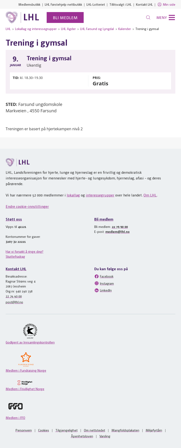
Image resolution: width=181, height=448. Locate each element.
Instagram (104, 283)
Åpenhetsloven (82, 436)
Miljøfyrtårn (154, 430)
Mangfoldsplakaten (125, 430)
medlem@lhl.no (117, 231)
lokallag (73, 194)
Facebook (103, 276)
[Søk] (148, 17)
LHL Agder (68, 28)
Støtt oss (14, 219)
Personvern (24, 430)
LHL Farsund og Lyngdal (97, 28)
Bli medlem (65, 17)
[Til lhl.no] (22, 17)
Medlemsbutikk (29, 4)
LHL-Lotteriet (95, 4)
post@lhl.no (14, 302)
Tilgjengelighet (66, 430)
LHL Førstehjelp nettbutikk (63, 4)
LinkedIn (103, 290)
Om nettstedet (94, 430)
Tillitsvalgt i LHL (120, 4)
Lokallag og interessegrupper (36, 28)
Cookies (43, 430)
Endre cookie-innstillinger (27, 206)
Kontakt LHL (144, 4)
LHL (8, 28)
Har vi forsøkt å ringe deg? (24, 251)
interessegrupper (100, 194)
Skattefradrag (15, 256)
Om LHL (150, 194)
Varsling (104, 436)
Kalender (124, 28)
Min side (166, 4)
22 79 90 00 (120, 226)
